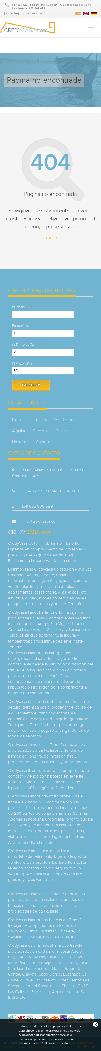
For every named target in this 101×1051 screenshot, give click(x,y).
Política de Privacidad (55, 1043)
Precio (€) (23, 307)
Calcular (31, 385)
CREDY (26, 29)
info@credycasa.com (26, 13)
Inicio (50, 237)
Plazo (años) (24, 363)
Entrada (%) (20, 326)
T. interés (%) (25, 344)
